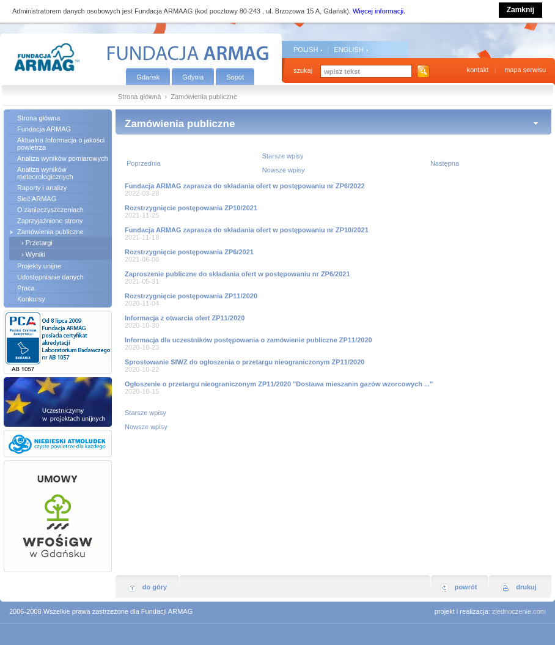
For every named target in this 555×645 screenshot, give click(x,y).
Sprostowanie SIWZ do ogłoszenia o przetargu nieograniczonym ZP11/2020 (244, 362)
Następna (444, 163)
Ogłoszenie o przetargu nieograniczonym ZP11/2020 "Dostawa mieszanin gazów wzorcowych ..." (279, 384)
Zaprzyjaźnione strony (50, 220)
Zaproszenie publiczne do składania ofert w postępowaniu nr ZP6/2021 (237, 274)
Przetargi (39, 242)
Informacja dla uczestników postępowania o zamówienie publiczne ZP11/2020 (248, 340)
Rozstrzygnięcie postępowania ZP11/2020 (191, 296)
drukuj (526, 587)
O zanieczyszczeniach (50, 209)
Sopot (235, 77)
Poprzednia (144, 163)
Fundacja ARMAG (44, 129)
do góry (154, 587)
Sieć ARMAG (36, 198)
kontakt (477, 69)
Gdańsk (148, 77)
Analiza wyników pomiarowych (62, 158)
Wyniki (35, 254)
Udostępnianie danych (50, 277)
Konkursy (31, 299)
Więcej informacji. (379, 11)
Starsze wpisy (283, 156)
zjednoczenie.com (519, 611)
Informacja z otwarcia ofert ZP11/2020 (184, 318)
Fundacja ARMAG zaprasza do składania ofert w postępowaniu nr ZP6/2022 (245, 186)
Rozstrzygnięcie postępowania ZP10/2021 (191, 208)
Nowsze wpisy (283, 170)
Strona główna (139, 96)
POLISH (305, 49)
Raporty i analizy (42, 187)
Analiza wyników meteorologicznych (45, 173)
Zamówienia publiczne (50, 231)
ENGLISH (348, 49)
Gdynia (193, 77)
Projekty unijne (39, 266)
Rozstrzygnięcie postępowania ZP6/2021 (189, 252)
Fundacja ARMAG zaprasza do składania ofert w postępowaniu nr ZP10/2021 (247, 230)
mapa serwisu (525, 69)
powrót (466, 587)
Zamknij (520, 10)
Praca (26, 288)
